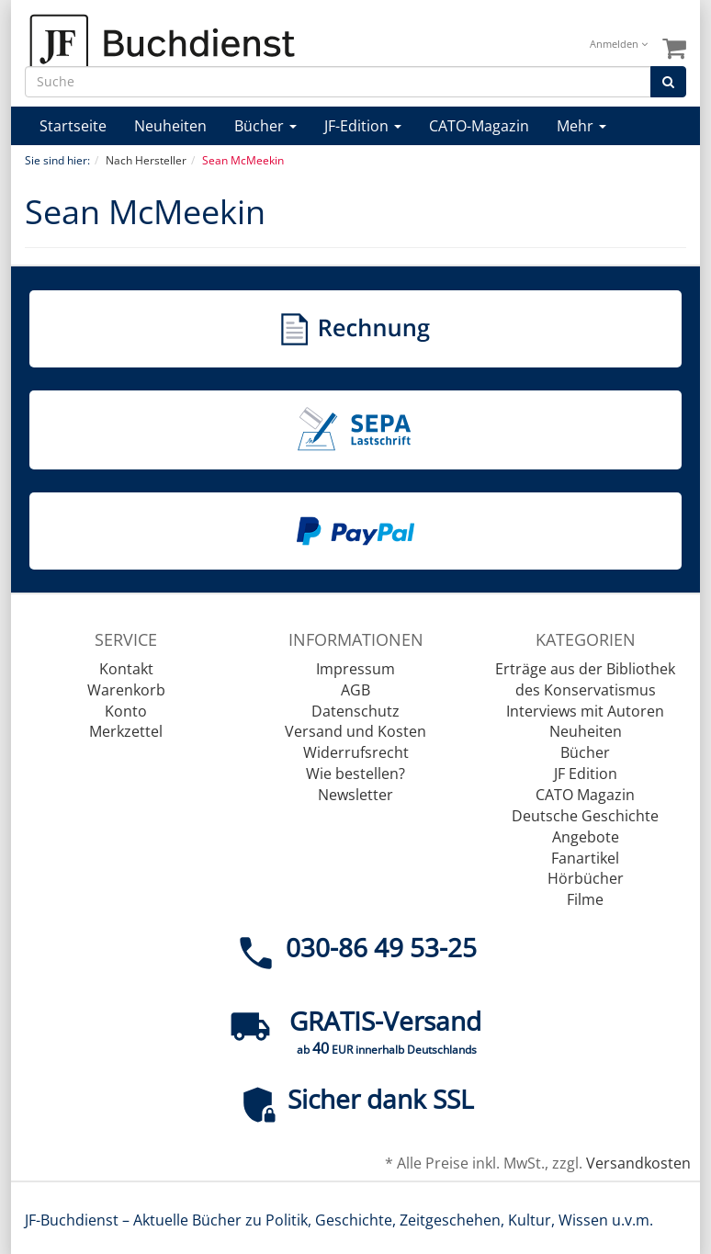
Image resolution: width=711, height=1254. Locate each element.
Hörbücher (585, 878)
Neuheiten (170, 126)
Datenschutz (355, 711)
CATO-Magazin (479, 126)
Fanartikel (585, 858)
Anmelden (619, 44)
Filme (585, 899)
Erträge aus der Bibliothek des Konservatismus (585, 679)
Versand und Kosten (355, 731)
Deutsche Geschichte (585, 816)
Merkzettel (126, 731)
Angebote (585, 837)
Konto (126, 711)
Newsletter (355, 795)
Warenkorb (126, 690)
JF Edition (585, 773)
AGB (355, 690)
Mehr (581, 126)
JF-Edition (362, 126)
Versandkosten (638, 1163)
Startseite (73, 126)
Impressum (355, 669)
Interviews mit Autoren (585, 711)
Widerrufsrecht (356, 752)
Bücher (265, 126)
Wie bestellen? (355, 773)
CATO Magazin (585, 795)
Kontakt (126, 669)
